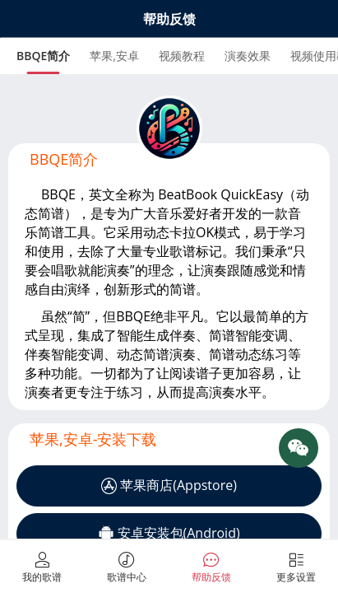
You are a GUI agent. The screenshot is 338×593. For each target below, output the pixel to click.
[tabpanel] (169, 242)
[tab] (43, 56)
